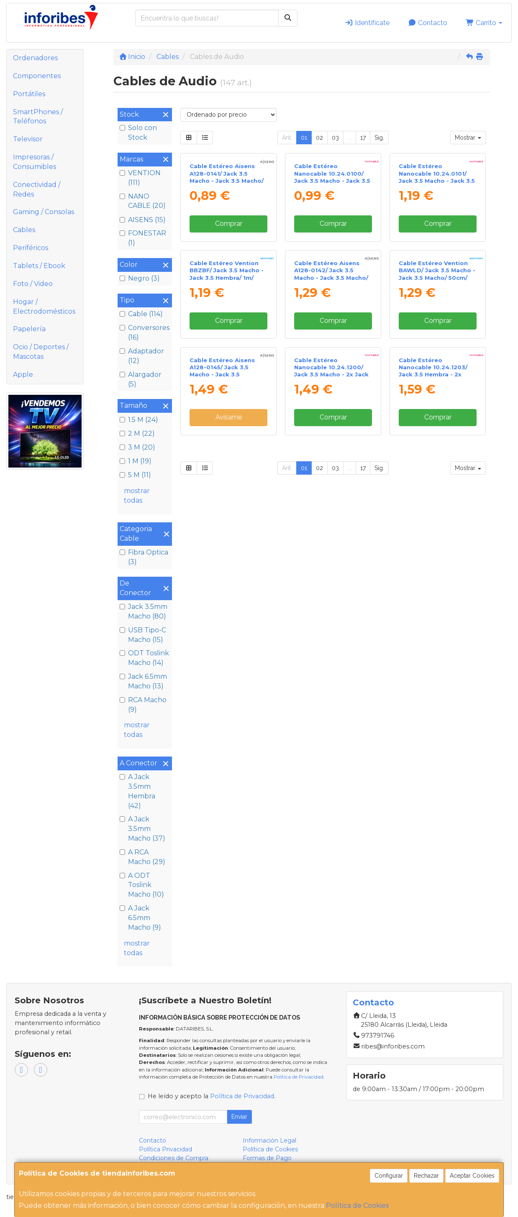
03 (335, 137)
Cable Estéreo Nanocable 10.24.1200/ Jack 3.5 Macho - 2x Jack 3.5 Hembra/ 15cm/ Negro (332, 591)
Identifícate (367, 23)
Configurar (388, 1175)
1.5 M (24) (139, 420)
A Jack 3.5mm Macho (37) (142, 828)
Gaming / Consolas (43, 212)
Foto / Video (33, 284)
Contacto (427, 23)
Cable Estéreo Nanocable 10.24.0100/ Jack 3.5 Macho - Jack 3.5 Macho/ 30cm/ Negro (332, 250)
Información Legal (269, 1140)
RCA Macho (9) (143, 704)
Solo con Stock (138, 132)
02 (319, 137)
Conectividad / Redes (36, 189)
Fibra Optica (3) (144, 557)
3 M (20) (137, 447)
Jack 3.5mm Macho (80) (143, 611)
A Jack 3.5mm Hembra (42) (137, 791)
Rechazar (426, 1175)
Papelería (29, 329)
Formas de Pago (267, 1158)
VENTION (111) (140, 178)
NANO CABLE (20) (143, 201)
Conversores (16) (144, 332)
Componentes (37, 76)
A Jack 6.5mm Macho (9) (140, 917)
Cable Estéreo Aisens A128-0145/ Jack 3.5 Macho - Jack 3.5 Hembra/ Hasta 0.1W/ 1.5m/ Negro (222, 594)
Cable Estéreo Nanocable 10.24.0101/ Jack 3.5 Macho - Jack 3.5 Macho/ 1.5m (437, 250)
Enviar (239, 1116)
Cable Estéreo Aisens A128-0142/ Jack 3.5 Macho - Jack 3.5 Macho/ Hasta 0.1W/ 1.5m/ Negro (331, 421)
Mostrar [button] (468, 137)
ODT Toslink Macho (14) (144, 658)
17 (363, 137)
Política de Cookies (357, 1205)
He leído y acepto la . (211, 1096)
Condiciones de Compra (173, 1158)
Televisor (28, 139)
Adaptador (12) (142, 356)
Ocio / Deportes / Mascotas (41, 351)
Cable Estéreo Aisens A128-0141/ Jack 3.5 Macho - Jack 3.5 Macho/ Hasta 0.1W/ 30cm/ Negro (228, 250)
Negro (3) (140, 278)
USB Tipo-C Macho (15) (143, 635)
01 (304, 137)
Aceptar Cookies (472, 1175)
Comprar (228, 297)
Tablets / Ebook (39, 266)
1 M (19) (135, 461)
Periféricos (30, 248)
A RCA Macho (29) (142, 857)
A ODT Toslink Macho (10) (142, 885)
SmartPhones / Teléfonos (38, 116)
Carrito (484, 23)
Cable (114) (141, 314)
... (349, 137)
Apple (23, 374)
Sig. (379, 137)
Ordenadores (35, 58)
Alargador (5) (141, 379)
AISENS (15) (143, 220)
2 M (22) (137, 433)
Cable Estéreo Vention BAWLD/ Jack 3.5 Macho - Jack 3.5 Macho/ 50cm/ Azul (437, 421)
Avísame (228, 638)
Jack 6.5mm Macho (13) (143, 681)
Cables (24, 230)
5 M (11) (135, 475)
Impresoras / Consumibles (34, 162)
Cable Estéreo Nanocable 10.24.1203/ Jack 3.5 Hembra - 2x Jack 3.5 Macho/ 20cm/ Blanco (433, 594)
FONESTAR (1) (143, 238)
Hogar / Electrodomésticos (44, 306)
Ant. (287, 137)
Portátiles (29, 94)
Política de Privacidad (298, 1077)
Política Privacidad (165, 1149)
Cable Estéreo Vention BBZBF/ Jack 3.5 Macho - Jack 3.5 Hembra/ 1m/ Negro (227, 421)
